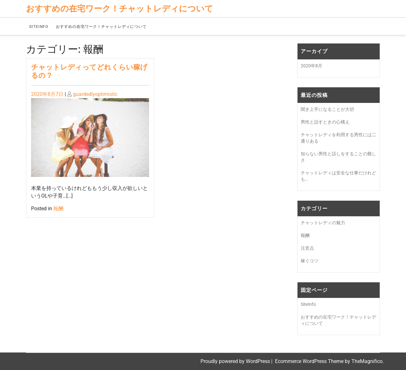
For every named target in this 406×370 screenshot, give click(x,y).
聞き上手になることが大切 (327, 109)
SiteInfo (38, 26)
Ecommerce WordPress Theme (310, 361)
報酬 (58, 208)
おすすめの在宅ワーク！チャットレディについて (101, 26)
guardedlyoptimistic (95, 94)
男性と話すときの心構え (325, 121)
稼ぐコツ (309, 260)
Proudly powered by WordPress (235, 361)
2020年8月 (311, 65)
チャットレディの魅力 (323, 222)
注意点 (307, 248)
